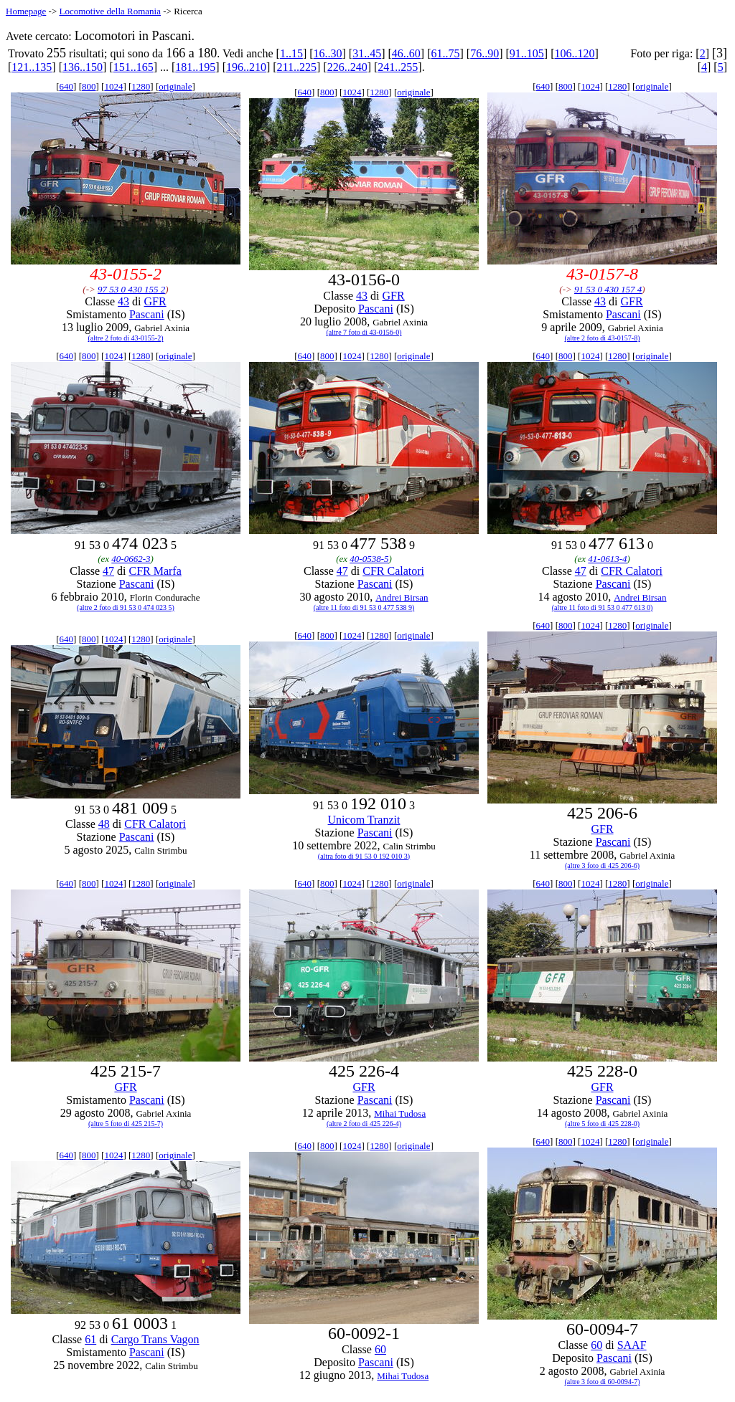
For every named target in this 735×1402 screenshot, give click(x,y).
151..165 (133, 67)
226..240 (347, 67)
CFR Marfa (154, 571)
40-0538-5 (369, 558)
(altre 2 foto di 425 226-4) (364, 1123)
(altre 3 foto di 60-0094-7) (602, 1382)
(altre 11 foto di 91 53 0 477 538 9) (364, 607)
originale (175, 86)
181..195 (195, 67)
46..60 (406, 53)
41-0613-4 (607, 558)
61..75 (445, 53)
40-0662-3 (130, 558)
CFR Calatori (393, 571)
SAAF (632, 1345)
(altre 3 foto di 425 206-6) (602, 865)
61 (90, 1339)
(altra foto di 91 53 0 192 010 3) (364, 856)
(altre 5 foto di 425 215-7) (125, 1123)
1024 (113, 86)
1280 (140, 86)
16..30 (328, 53)
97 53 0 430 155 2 (131, 289)
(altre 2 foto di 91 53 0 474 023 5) (125, 607)
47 (108, 571)
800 (89, 86)
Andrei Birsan (401, 597)
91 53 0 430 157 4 (608, 289)
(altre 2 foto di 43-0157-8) (602, 338)
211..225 (297, 67)
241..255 (398, 67)
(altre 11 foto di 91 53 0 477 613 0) (602, 607)
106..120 (574, 53)
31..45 (366, 53)
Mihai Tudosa (400, 1113)
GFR (155, 301)
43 (123, 301)
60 (380, 1349)
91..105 (527, 53)
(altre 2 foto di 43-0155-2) (126, 338)
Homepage (26, 11)
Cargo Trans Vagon (155, 1339)
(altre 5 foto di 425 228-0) (602, 1123)
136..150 (82, 67)
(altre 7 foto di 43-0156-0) (364, 332)
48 (104, 824)
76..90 (484, 53)
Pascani (146, 314)
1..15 (291, 53)
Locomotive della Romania (110, 11)
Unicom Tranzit (364, 820)
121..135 (31, 67)
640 (67, 86)
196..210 (246, 67)
